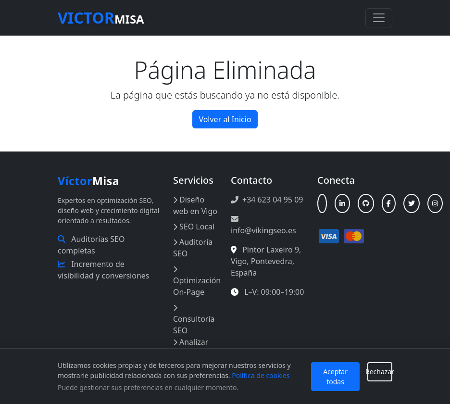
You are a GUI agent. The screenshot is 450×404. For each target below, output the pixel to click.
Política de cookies (261, 375)
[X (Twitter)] (411, 203)
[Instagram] (435, 203)
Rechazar (379, 371)
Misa (101, 17)
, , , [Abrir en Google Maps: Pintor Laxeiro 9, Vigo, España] (266, 261)
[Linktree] (322, 203)
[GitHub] (366, 203)
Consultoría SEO (194, 320)
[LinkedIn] (342, 203)
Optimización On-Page (197, 281)
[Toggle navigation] (378, 17)
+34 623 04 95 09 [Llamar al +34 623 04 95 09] (267, 199)
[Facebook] (389, 203)
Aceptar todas (335, 376)
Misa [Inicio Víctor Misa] (88, 181)
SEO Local (193, 226)
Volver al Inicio (225, 119)
